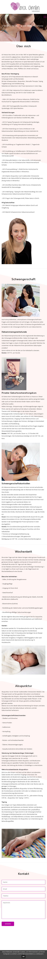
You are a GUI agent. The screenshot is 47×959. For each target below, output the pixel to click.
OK (23, 956)
